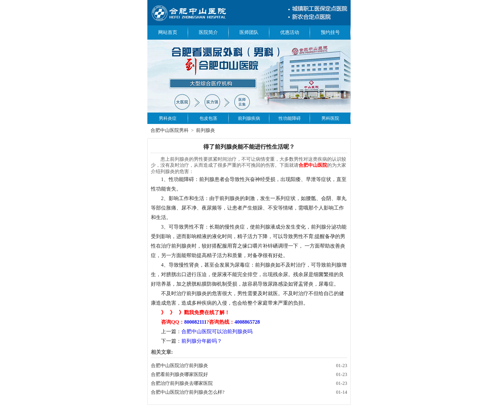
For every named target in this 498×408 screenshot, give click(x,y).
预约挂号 (330, 32)
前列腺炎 (205, 130)
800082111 (195, 322)
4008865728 (247, 322)
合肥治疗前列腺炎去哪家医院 (182, 383)
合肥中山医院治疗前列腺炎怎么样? (188, 392)
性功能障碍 (290, 118)
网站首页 (167, 32)
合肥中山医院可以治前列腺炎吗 (216, 331)
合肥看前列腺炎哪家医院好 (179, 374)
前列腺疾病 (249, 118)
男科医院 (330, 118)
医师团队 (249, 32)
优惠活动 (289, 32)
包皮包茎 (208, 118)
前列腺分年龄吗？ (201, 341)
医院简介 (208, 32)
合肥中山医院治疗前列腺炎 (179, 365)
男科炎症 (168, 118)
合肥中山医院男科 (170, 130)
